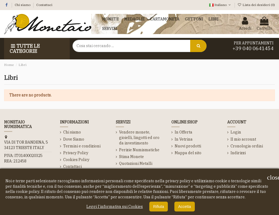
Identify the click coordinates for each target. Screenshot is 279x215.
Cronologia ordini (247, 146)
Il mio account (243, 139)
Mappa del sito (188, 152)
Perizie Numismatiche (139, 149)
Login (236, 132)
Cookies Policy (76, 159)
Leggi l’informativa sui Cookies (114, 206)
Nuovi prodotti (188, 146)
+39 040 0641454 (253, 48)
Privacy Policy (75, 152)
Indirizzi (238, 152)
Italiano (220, 5)
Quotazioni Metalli (135, 163)
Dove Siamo (73, 139)
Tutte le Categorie (25, 48)
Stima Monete (131, 156)
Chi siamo (23, 5)
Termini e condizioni (82, 146)
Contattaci (44, 5)
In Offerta (183, 132)
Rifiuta (158, 206)
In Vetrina (184, 139)
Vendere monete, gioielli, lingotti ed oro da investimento (139, 137)
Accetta (184, 206)
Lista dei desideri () (256, 5)
